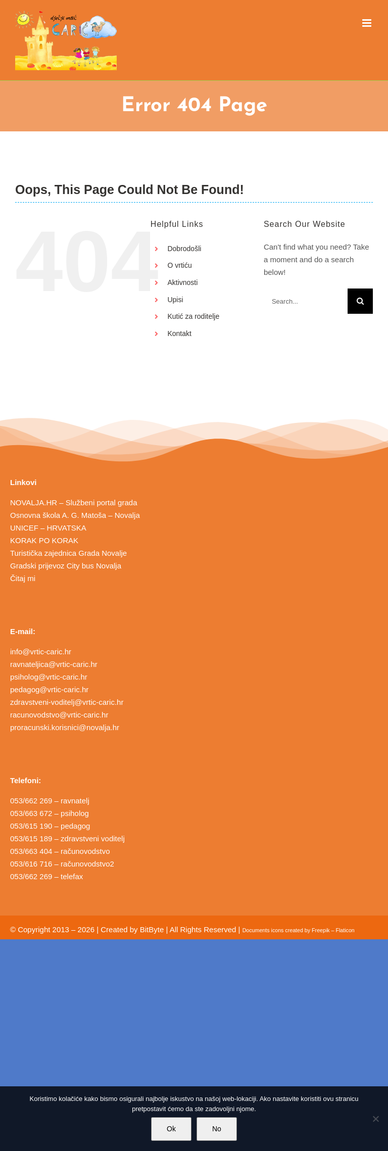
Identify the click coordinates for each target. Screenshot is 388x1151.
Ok (171, 1129)
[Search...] (306, 301)
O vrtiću (179, 265)
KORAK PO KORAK (44, 540)
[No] (375, 1119)
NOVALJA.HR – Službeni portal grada (73, 502)
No (216, 1129)
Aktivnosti (182, 282)
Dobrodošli (184, 249)
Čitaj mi (22, 578)
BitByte (152, 929)
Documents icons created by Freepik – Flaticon (299, 930)
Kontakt (179, 333)
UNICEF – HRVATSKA (48, 527)
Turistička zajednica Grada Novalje (68, 553)
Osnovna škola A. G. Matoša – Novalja (75, 515)
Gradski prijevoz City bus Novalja (65, 565)
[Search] (360, 301)
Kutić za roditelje (193, 316)
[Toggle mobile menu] (367, 23)
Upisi (175, 300)
